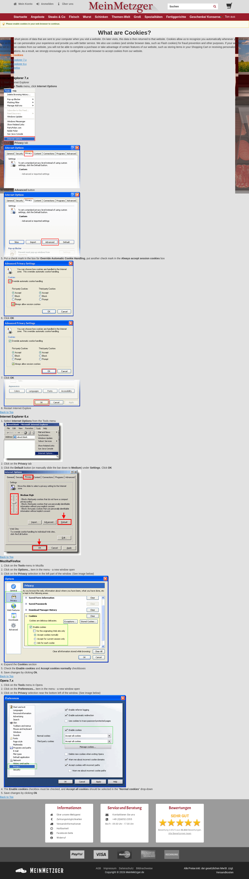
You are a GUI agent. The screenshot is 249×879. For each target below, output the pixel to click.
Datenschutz (126, 868)
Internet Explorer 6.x (15, 63)
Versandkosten (225, 872)
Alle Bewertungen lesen (179, 833)
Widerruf (58, 837)
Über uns (65, 3)
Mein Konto (22, 3)
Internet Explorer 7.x (15, 59)
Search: (165, 5)
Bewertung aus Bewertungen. (180, 830)
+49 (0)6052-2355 (118, 819)
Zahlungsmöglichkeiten (66, 819)
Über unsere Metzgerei (65, 814)
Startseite (20, 16)
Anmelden (44, 3)
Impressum (109, 868)
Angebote (37, 16)
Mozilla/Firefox (11, 67)
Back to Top (6, 412)
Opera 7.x (9, 71)
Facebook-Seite (61, 833)
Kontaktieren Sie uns (120, 814)
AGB (98, 868)
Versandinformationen (65, 824)
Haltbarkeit (59, 828)
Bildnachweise (144, 868)
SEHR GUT (180, 816)
